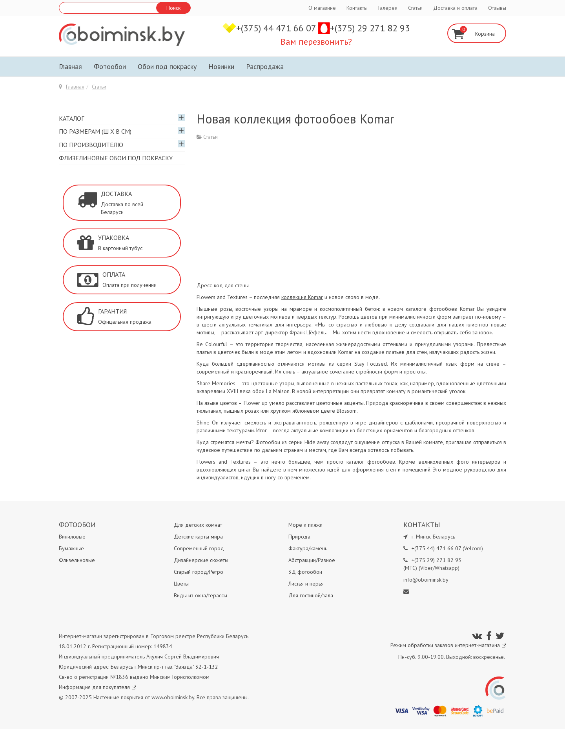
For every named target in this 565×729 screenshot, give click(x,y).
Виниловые (72, 536)
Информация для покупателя (97, 687)
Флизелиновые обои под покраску (116, 158)
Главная (70, 66)
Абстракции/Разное (311, 560)
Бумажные (71, 548)
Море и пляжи (305, 524)
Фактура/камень (307, 548)
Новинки (221, 66)
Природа (299, 536)
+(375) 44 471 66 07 (277, 28)
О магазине (322, 7)
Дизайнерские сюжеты (201, 560)
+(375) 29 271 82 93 (370, 28)
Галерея (387, 7)
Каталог (71, 118)
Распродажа (265, 66)
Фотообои (110, 66)
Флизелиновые (77, 560)
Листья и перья (306, 583)
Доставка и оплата (455, 7)
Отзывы (497, 7)
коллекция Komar (302, 297)
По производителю (91, 145)
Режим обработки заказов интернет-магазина (448, 645)
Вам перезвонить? (316, 41)
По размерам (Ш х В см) (95, 131)
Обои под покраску (167, 66)
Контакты (357, 7)
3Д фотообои (305, 571)
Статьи (415, 7)
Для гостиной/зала (310, 595)
